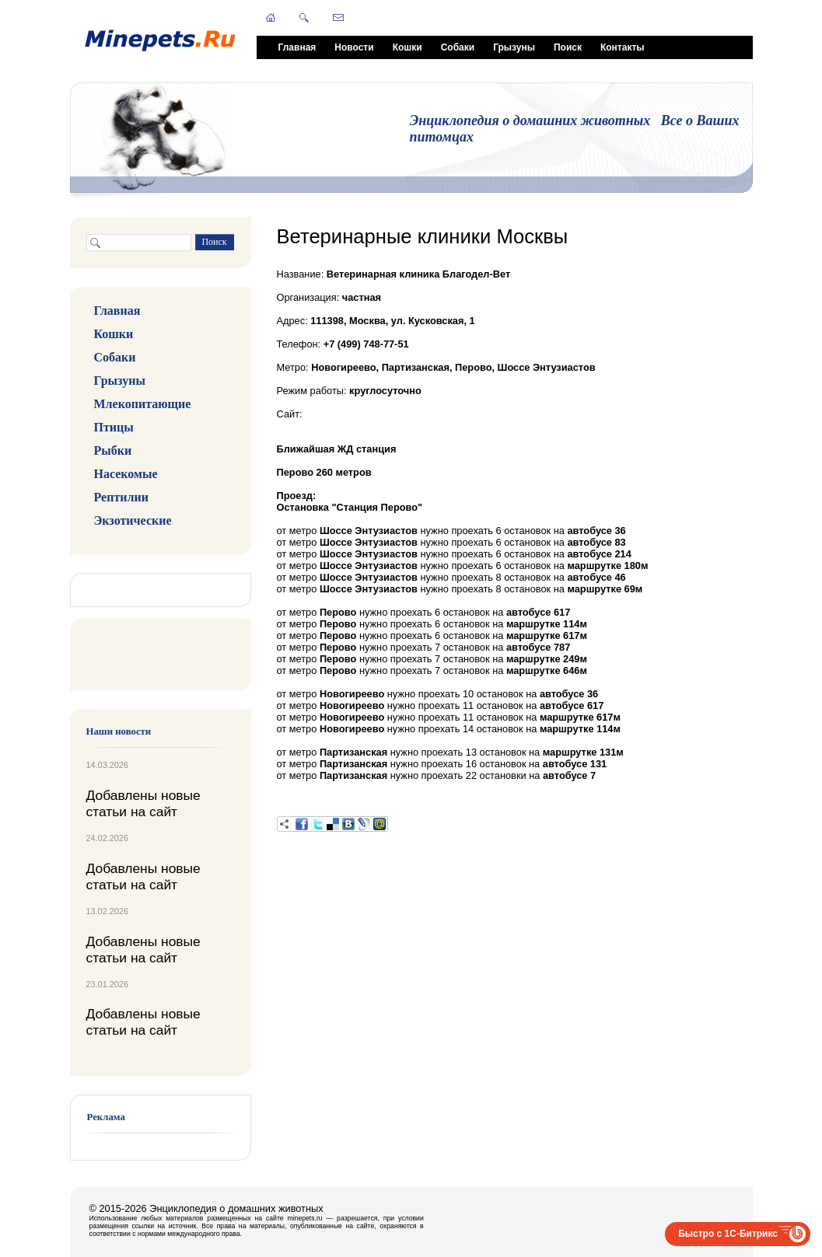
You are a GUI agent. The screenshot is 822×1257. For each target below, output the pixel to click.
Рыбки (113, 450)
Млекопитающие (142, 403)
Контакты (622, 47)
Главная (297, 47)
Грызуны (514, 47)
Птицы (114, 427)
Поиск (568, 47)
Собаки (457, 47)
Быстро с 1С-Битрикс (728, 1233)
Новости (353, 47)
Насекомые (126, 473)
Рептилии (121, 497)
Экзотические (133, 520)
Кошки (407, 47)
